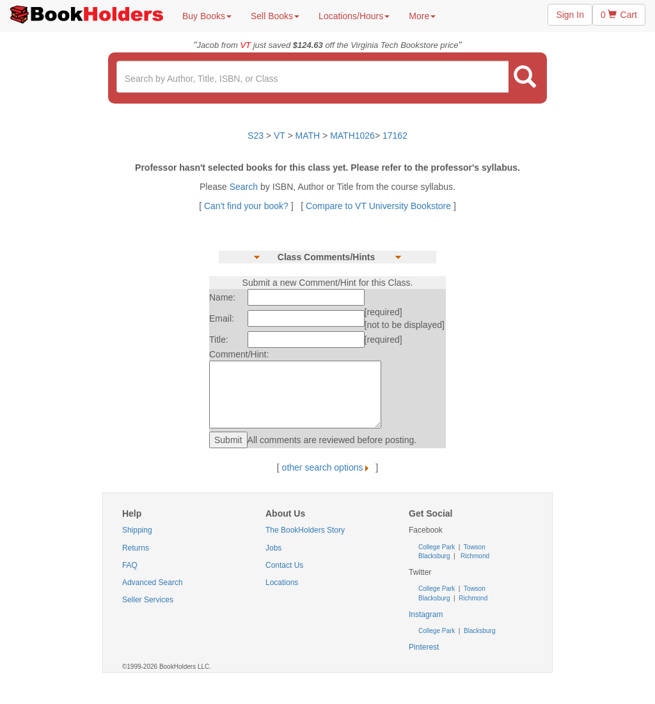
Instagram (426, 614)
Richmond (474, 555)
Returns (135, 548)
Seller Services (147, 599)
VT (281, 135)
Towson (473, 547)
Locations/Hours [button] (354, 16)
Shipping (137, 530)
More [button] (422, 16)
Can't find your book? (247, 206)
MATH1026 (352, 135)
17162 (395, 135)
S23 (256, 135)
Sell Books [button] (275, 16)
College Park (437, 547)
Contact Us (284, 565)
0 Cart (619, 15)
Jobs (273, 548)
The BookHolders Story (305, 530)
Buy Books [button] (207, 16)
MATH (308, 135)
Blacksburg (434, 555)
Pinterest (424, 647)
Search (245, 187)
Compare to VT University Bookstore (378, 206)
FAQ (130, 565)
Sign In (570, 15)
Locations (281, 582)
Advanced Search (152, 582)
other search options (328, 467)
